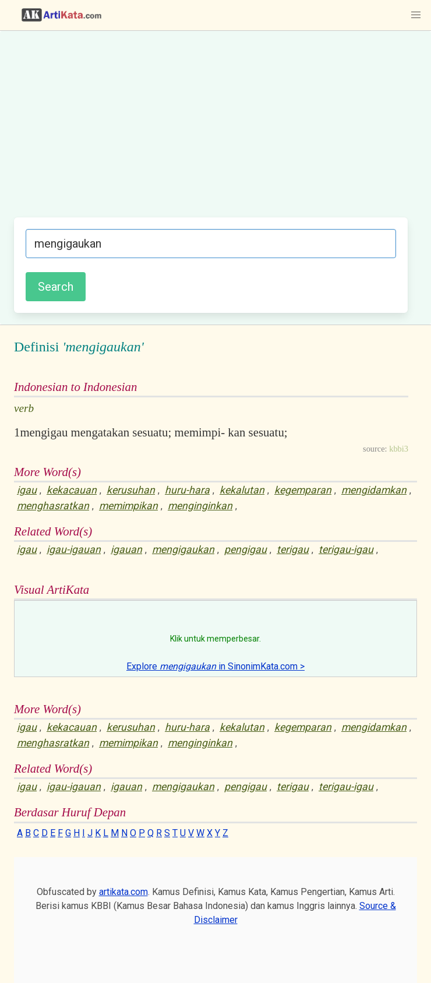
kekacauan (72, 490)
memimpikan (128, 506)
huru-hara (187, 490)
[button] (416, 15)
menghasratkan (53, 506)
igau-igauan (74, 549)
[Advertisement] (211, 130)
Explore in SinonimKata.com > (215, 666)
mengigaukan (183, 549)
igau (27, 490)
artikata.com (123, 891)
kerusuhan (131, 490)
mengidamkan (374, 490)
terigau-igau (346, 549)
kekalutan (242, 490)
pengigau (245, 549)
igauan (126, 549)
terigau (293, 549)
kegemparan (302, 490)
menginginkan (200, 506)
